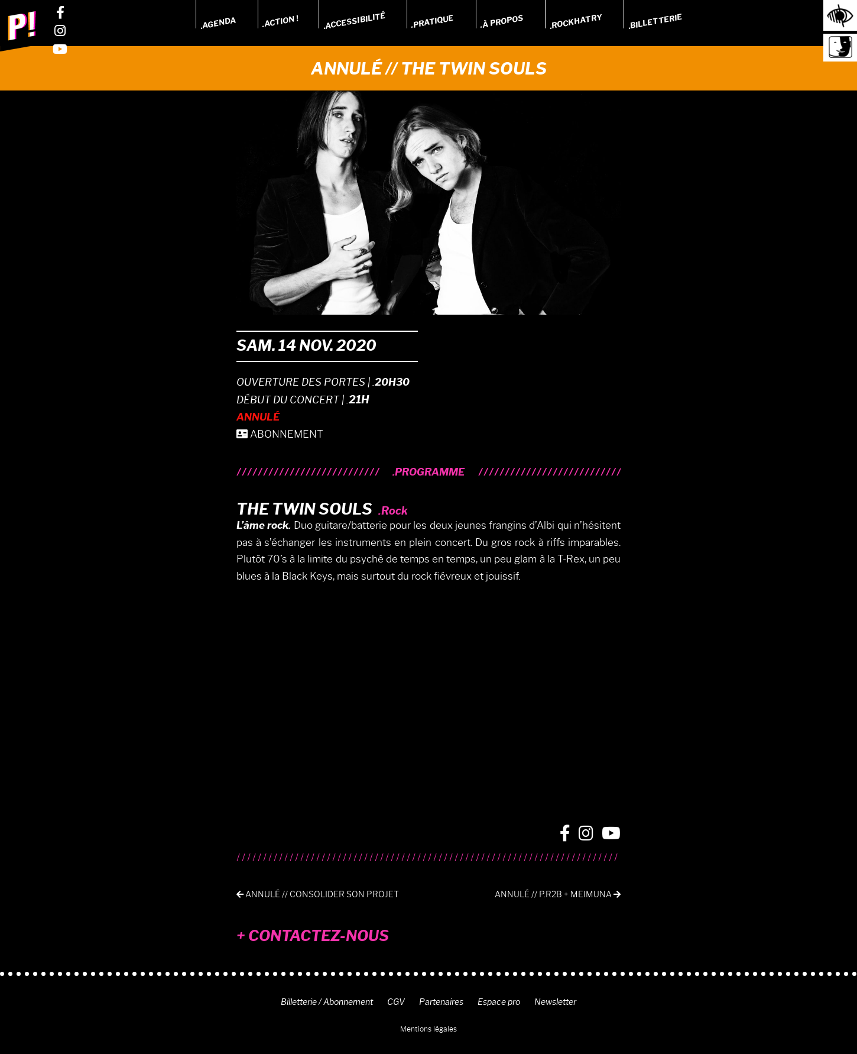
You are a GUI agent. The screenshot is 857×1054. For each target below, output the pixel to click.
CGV (396, 1002)
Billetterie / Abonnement (327, 1002)
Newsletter (555, 1002)
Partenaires (441, 1002)
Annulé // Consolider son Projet (317, 895)
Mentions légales (428, 1028)
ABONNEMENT (279, 434)
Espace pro (499, 1002)
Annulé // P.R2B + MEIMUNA (558, 895)
